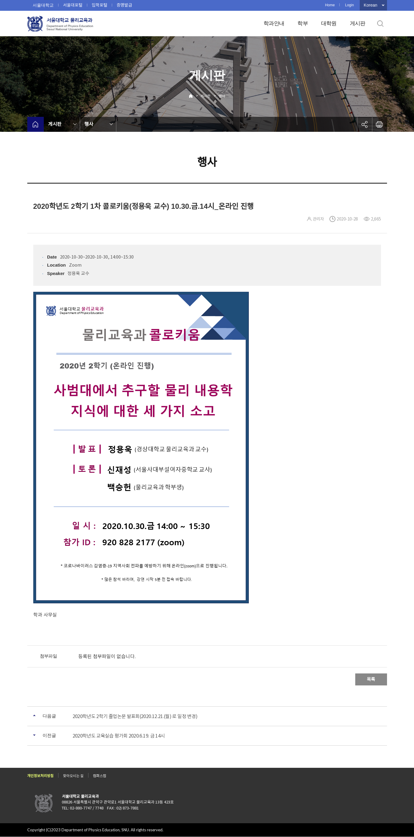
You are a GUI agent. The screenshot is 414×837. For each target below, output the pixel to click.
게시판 (357, 23)
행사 (222, 96)
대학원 (329, 23)
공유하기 (364, 124)
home (35, 124)
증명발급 (124, 5)
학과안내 (274, 23)
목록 (371, 679)
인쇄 (379, 124)
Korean (370, 5)
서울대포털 (72, 5)
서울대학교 (43, 5)
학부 (302, 23)
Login (349, 5)
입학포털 (99, 5)
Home (330, 5)
